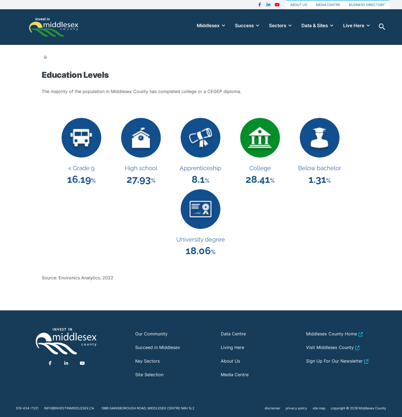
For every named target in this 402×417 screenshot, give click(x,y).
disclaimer (272, 408)
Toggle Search (382, 27)
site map (319, 408)
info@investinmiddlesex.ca (69, 408)
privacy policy (296, 408)
